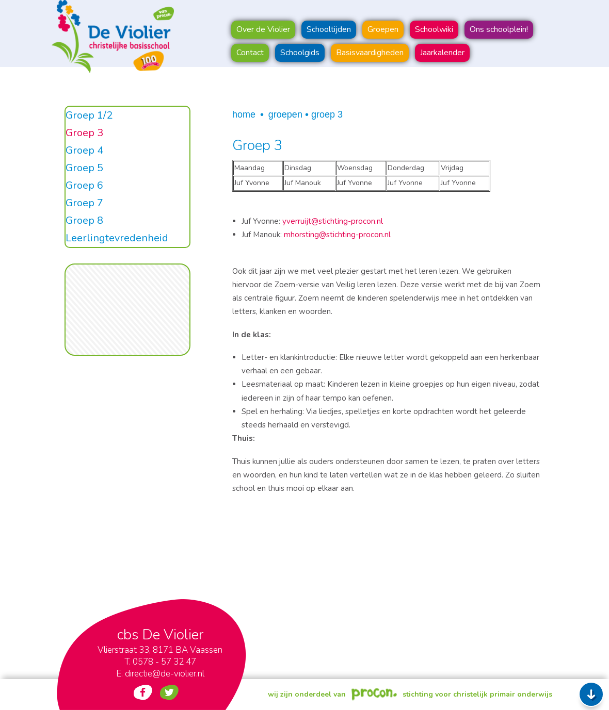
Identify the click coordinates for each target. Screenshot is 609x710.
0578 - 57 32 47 (164, 662)
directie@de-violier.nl (164, 674)
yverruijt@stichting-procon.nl (332, 221)
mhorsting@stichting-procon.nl (337, 234)
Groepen (285, 114)
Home (243, 114)
